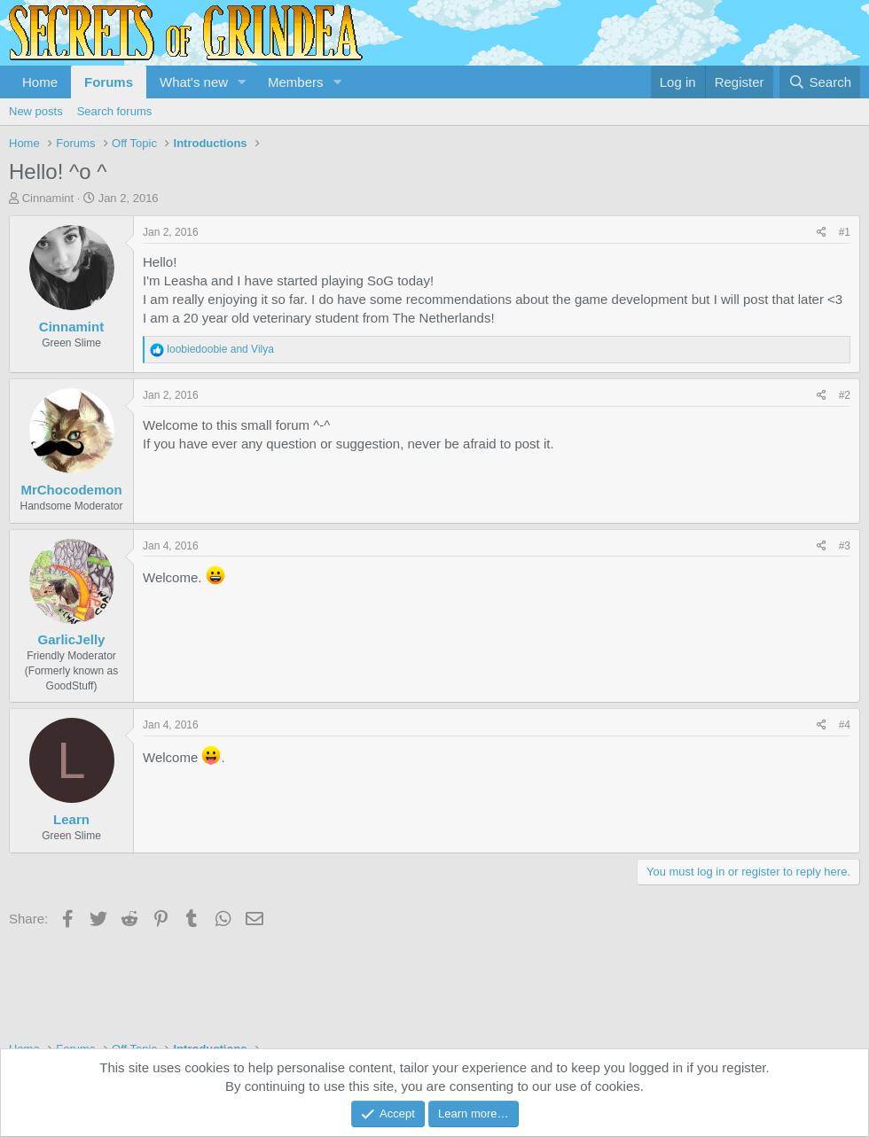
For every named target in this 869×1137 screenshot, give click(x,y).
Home (40, 82)
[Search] (819, 82)
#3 (844, 546)
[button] (242, 82)
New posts (36, 111)
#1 (844, 232)
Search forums (115, 111)
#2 (844, 395)
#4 (844, 725)
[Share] (821, 232)
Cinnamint (48, 198)
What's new (194, 82)
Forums (108, 82)
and (220, 349)
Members (296, 82)
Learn (71, 819)
